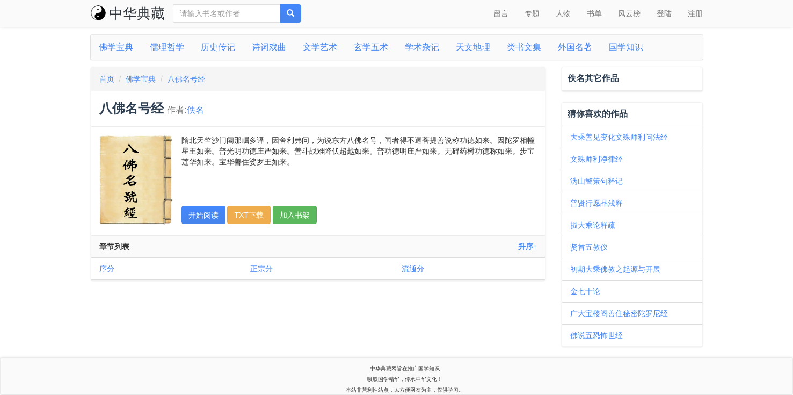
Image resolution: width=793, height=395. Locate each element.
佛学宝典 (116, 47)
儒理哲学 (167, 47)
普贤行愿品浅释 (596, 203)
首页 (106, 79)
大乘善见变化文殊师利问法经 (619, 137)
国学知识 (626, 47)
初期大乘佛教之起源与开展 (615, 269)
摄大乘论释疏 (592, 225)
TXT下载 (248, 215)
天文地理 (473, 47)
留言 (500, 13)
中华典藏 (128, 13)
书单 (594, 13)
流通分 (413, 268)
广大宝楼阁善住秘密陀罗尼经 (619, 313)
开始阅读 (203, 215)
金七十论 (585, 291)
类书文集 (524, 47)
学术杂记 (422, 47)
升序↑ (527, 246)
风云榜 (629, 13)
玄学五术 (371, 47)
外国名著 (575, 47)
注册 (695, 13)
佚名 (195, 109)
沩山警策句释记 (596, 181)
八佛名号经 (186, 79)
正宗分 (261, 268)
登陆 (664, 13)
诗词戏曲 (269, 47)
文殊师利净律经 (596, 159)
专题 (532, 13)
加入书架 (295, 215)
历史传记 (218, 47)
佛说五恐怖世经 (596, 335)
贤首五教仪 (589, 247)
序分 (106, 268)
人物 (563, 13)
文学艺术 (320, 47)
